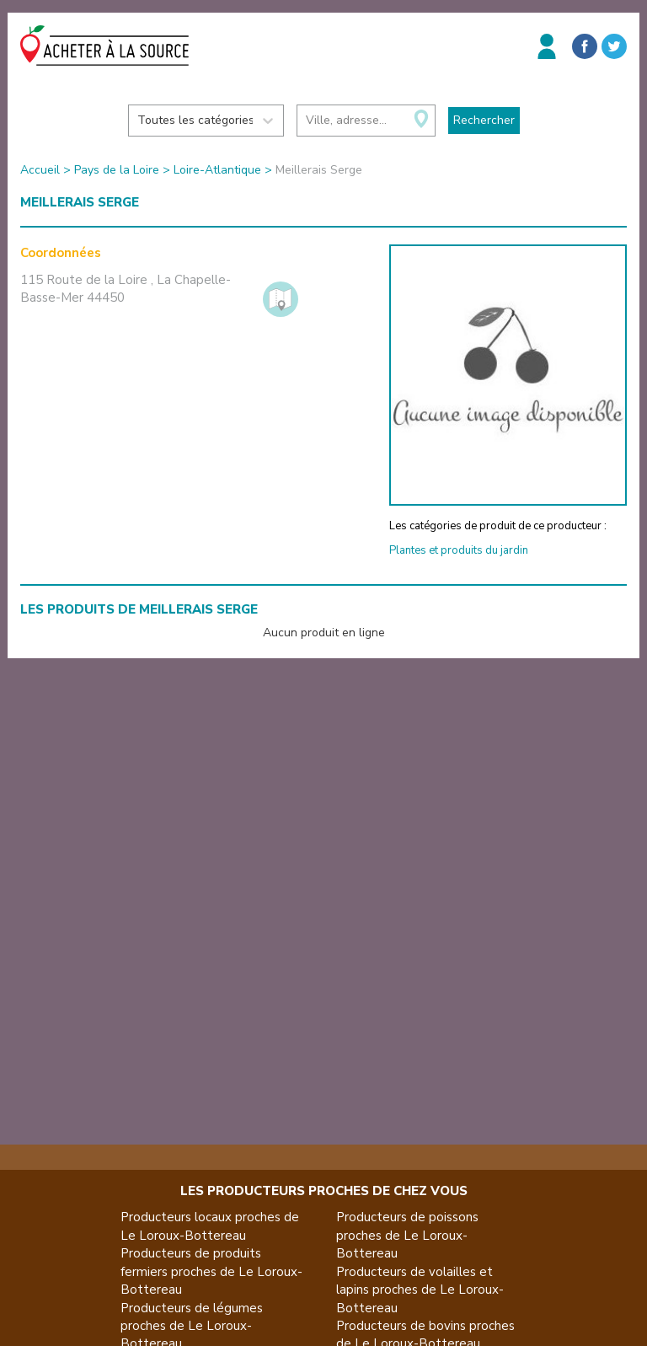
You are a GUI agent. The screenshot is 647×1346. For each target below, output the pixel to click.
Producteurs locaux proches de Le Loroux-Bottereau (209, 1226)
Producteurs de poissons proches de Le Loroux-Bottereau (407, 1235)
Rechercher (484, 120)
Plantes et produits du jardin (458, 550)
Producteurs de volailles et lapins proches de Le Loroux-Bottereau (420, 1290)
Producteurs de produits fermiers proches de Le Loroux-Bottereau (211, 1271)
